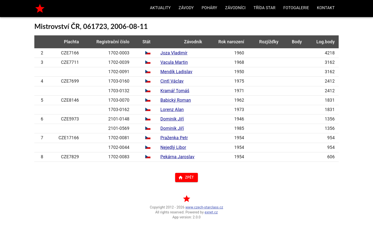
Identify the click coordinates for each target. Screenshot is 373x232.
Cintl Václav (172, 81)
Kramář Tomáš (174, 90)
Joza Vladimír (173, 52)
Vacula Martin (174, 62)
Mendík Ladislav (176, 71)
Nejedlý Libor (173, 147)
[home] (39, 8)
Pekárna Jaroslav (177, 156)
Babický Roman (175, 100)
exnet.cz (211, 212)
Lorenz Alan (172, 109)
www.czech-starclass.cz (204, 207)
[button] (160, 8)
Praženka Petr (174, 137)
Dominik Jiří (172, 118)
